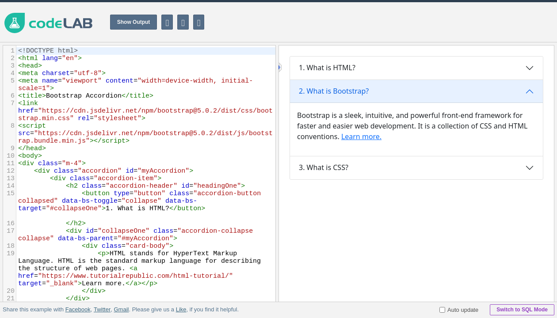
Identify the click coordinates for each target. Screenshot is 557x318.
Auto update (458, 310)
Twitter (102, 309)
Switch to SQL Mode (522, 310)
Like (180, 309)
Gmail (121, 309)
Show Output (133, 22)
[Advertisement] (396, 22)
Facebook (78, 309)
